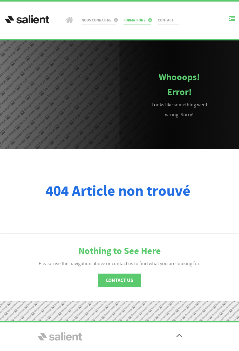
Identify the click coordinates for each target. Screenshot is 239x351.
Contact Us (119, 280)
